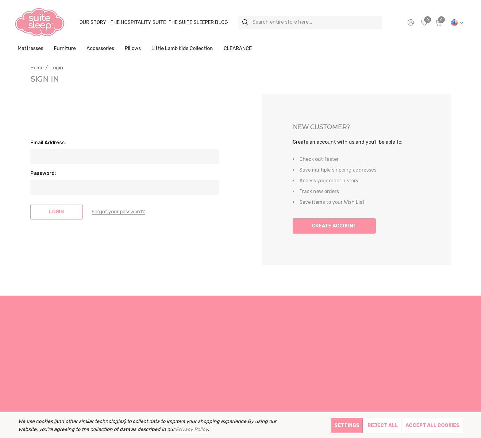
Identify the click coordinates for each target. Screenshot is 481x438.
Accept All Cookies (433, 425)
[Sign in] (410, 22)
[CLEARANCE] (237, 48)
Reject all (382, 425)
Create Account (334, 226)
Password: (43, 173)
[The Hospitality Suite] (138, 22)
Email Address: (48, 142)
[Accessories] (100, 48)
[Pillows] (133, 48)
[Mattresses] (30, 48)
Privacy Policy (191, 429)
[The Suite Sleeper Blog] (198, 22)
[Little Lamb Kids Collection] (182, 48)
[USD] (456, 22)
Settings (347, 425)
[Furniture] (64, 48)
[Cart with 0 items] (438, 22)
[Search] (245, 22)
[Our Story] (92, 22)
